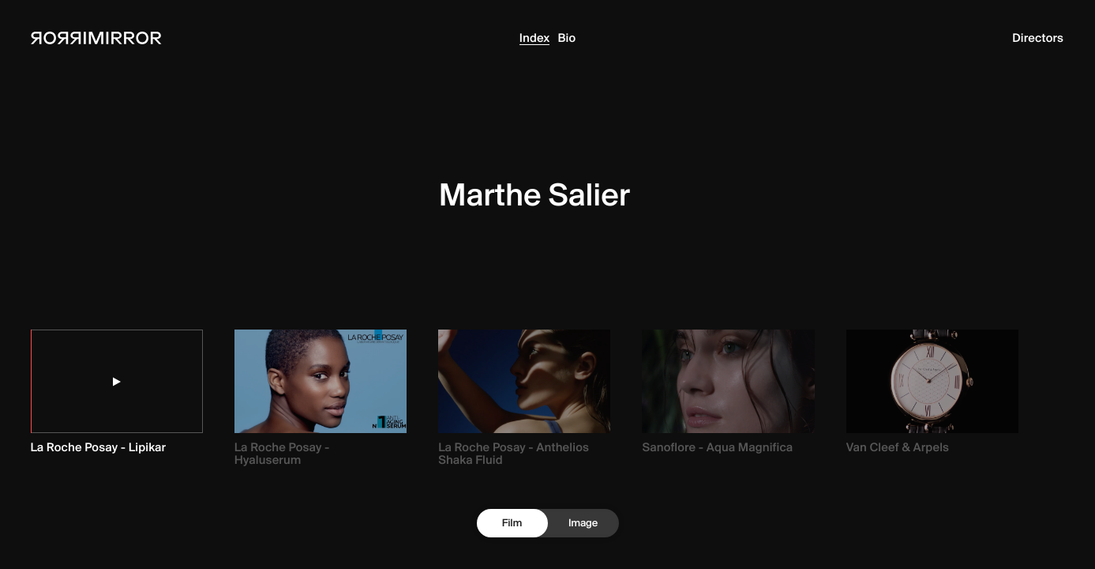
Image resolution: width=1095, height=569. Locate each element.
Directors (1037, 38)
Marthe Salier (534, 194)
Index (534, 37)
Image (583, 523)
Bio (566, 37)
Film (512, 523)
